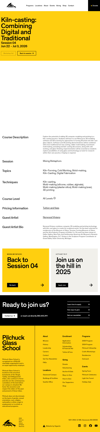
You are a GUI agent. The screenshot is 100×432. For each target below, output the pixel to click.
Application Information (66, 342)
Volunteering (67, 368)
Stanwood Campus (50, 375)
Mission (45, 341)
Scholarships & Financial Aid (67, 347)
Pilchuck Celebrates (89, 375)
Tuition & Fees (67, 352)
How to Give (66, 379)
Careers (46, 352)
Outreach (85, 359)
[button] (29, 6)
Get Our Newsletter (50, 359)
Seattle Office (48, 382)
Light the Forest (88, 378)
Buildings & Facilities (50, 378)
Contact (71, 6)
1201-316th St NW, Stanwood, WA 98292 (83, 420)
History (45, 344)
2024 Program (87, 344)
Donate (65, 364)
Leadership (47, 348)
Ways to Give (67, 375)
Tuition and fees (51, 208)
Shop (64, 6)
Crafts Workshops (88, 352)
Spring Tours (86, 371)
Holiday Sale (86, 382)
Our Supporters (68, 382)
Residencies (86, 355)
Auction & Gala (67, 371)
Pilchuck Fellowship (89, 348)
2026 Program (87, 341)
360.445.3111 (42, 316)
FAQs (45, 362)
